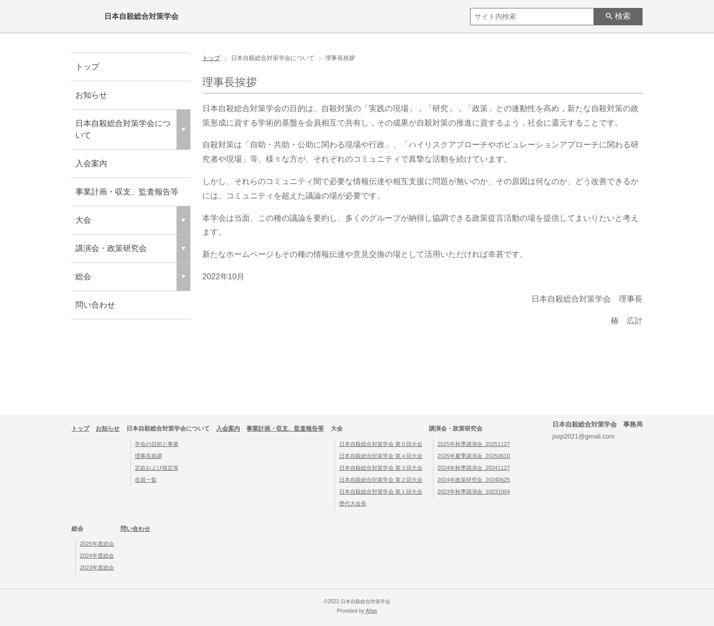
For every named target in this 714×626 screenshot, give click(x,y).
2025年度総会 (97, 544)
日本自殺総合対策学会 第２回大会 (380, 480)
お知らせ (91, 95)
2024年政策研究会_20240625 (473, 480)
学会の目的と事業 (156, 444)
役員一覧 (146, 480)
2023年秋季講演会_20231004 (473, 492)
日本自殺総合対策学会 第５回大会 (380, 444)
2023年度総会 (97, 567)
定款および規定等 (156, 468)
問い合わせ (95, 305)
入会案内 (91, 163)
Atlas (371, 611)
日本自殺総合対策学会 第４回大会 (380, 456)
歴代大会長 (352, 503)
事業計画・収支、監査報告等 (126, 192)
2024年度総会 (97, 556)
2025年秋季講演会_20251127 (473, 444)
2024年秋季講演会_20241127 (473, 468)
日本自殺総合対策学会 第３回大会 (380, 468)
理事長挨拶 (148, 456)
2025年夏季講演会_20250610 (473, 456)
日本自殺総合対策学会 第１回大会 (380, 492)
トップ (87, 67)
